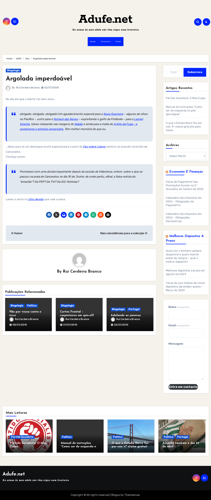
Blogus (115, 495)
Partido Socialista (22, 437)
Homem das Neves (65, 119)
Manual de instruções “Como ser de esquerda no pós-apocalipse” (184, 110)
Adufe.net (105, 19)
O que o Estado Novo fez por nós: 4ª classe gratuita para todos (184, 126)
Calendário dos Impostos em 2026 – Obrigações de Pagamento (184, 201)
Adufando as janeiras (126, 315)
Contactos (106, 41)
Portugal (134, 309)
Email (178, 325)
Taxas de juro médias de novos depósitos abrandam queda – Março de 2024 (185, 286)
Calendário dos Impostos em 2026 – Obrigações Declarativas (184, 217)
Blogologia (13, 70)
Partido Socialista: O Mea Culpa (185, 98)
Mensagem (175, 343)
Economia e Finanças (186, 171)
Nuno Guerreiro (113, 114)
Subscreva (195, 72)
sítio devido (36, 199)
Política (32, 305)
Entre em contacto (183, 387)
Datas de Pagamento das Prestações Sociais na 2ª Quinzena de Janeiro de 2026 (185, 185)
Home (93, 41)
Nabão (78, 124)
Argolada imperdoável (39, 79)
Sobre (118, 41)
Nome (178, 307)
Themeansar (132, 495)
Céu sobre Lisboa (94, 146)
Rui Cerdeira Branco (28, 87)
